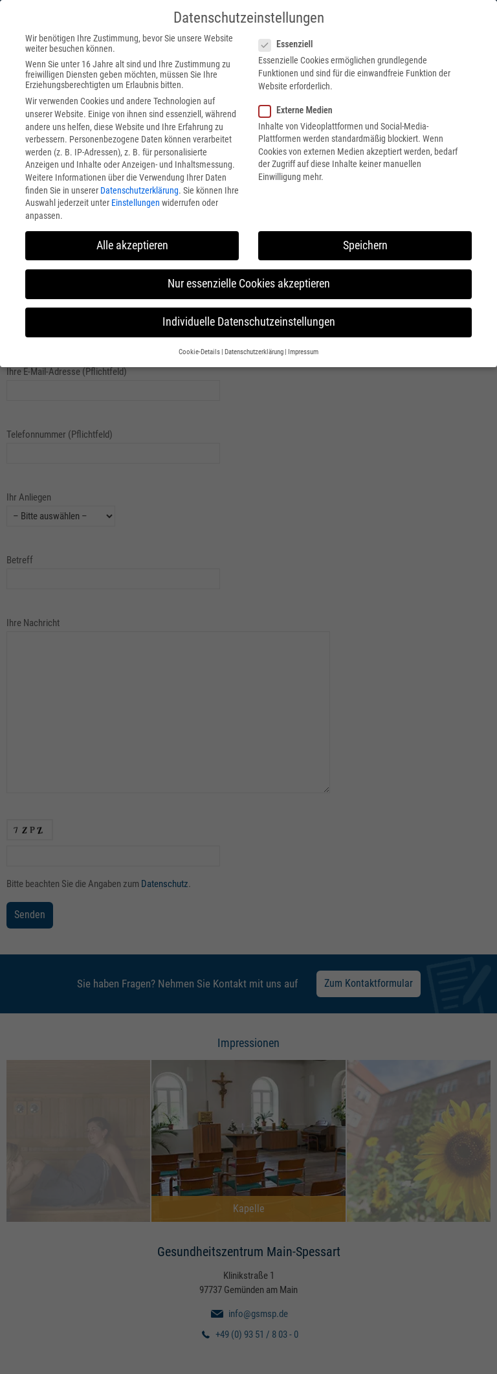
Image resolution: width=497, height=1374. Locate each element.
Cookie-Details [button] (199, 348)
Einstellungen (135, 199)
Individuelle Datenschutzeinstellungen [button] (248, 317)
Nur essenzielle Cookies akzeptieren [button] (249, 279)
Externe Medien (299, 106)
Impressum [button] (303, 348)
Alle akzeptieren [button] (132, 241)
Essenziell (289, 40)
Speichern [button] (365, 241)
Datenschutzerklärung (139, 186)
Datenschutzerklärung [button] (254, 348)
